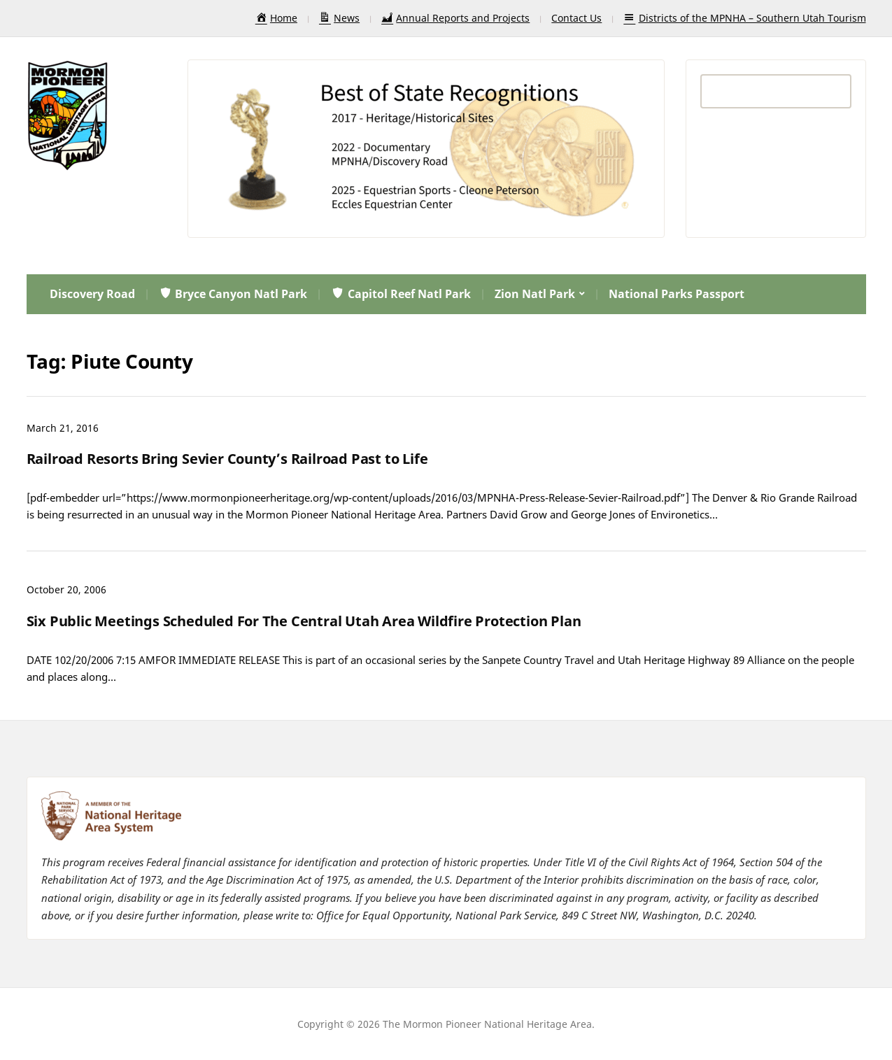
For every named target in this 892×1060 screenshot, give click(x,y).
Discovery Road (92, 294)
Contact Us (576, 17)
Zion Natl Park (535, 294)
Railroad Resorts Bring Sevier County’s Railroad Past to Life (227, 458)
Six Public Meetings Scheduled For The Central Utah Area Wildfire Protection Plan (304, 621)
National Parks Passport (676, 294)
